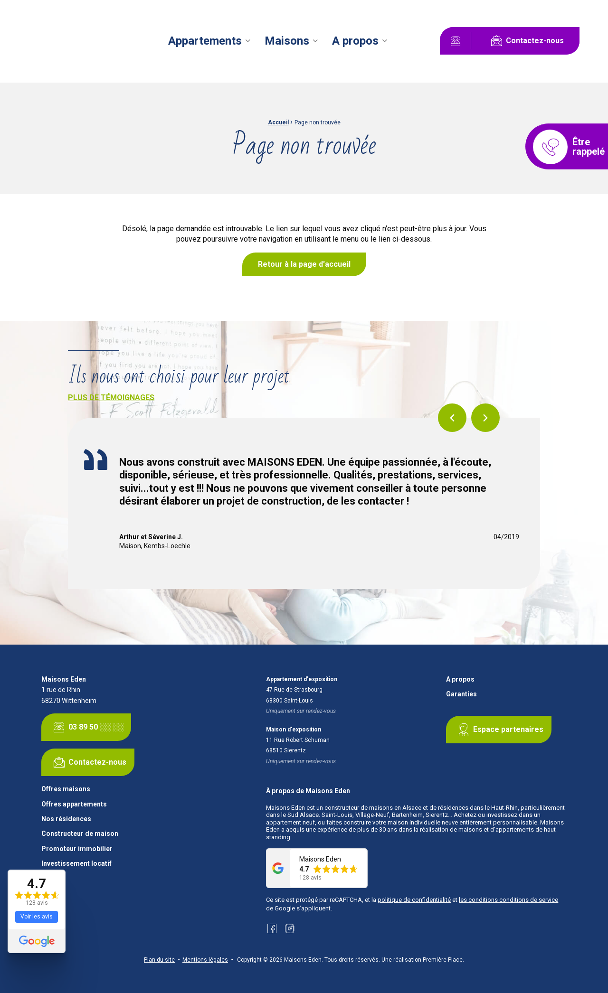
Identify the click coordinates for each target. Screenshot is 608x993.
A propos (355, 40)
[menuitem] (210, 41)
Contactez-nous (525, 40)
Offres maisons (65, 789)
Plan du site (159, 959)
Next (485, 417)
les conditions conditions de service (508, 899)
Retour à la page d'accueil (304, 264)
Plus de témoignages (111, 397)
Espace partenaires (498, 729)
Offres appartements (74, 804)
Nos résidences (66, 819)
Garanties (461, 694)
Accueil (278, 122)
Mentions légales (205, 959)
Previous (452, 417)
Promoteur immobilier (77, 848)
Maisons (287, 40)
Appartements (205, 40)
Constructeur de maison (79, 833)
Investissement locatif (76, 863)
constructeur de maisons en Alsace (372, 807)
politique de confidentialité (414, 899)
